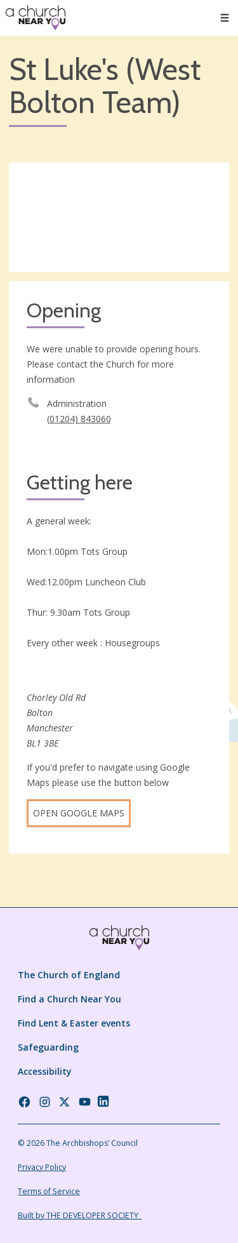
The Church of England (69, 975)
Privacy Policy (42, 1167)
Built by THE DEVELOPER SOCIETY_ (80, 1215)
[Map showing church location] (119, 218)
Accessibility (45, 1071)
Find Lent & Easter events (74, 1023)
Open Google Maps (78, 813)
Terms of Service (49, 1191)
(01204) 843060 (79, 419)
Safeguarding (48, 1047)
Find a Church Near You (69, 999)
